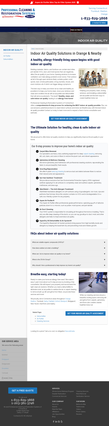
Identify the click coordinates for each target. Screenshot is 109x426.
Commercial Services (59, 396)
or (99, 23)
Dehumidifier (41, 316)
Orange (67, 298)
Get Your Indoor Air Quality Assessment (69, 118)
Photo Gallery (81, 411)
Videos (78, 409)
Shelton (33, 301)
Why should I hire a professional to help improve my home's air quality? (56, 265)
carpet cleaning (88, 153)
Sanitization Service (82, 396)
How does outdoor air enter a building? (45, 247)
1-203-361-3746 (22, 402)
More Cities (8, 378)
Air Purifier (40, 318)
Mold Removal (81, 393)
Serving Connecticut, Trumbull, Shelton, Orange (98, 11)
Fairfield (51, 301)
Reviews (79, 414)
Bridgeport (5, 359)
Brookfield (5, 368)
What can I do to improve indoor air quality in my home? (51, 253)
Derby (46, 301)
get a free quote (23, 390)
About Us (55, 404)
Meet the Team (57, 409)
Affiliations (55, 411)
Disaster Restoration (59, 393)
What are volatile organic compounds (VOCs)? (48, 242)
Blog (53, 416)
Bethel (4, 350)
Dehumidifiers (8, 59)
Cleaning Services (43, 321)
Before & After (81, 404)
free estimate (70, 331)
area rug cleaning (58, 171)
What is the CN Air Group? (41, 259)
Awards (54, 406)
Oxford (57, 301)
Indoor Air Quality (13, 49)
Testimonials (80, 406)
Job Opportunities (58, 414)
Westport (63, 301)
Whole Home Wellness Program (63, 391)
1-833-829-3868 (94, 18)
